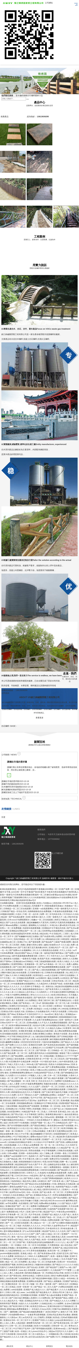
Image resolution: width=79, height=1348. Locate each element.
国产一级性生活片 (61, 1284)
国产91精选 (45, 1156)
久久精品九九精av (54, 1028)
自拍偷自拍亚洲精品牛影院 (20, 1142)
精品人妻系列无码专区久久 (49, 1189)
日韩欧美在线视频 (65, 1150)
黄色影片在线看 (61, 1034)
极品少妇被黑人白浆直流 (59, 978)
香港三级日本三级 (46, 1000)
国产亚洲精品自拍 (64, 1000)
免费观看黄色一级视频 (59, 1167)
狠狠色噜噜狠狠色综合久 (34, 989)
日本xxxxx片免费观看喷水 (18, 920)
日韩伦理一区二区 (59, 1326)
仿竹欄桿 (31, 95)
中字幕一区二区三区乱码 (54, 1059)
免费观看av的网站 (48, 1095)
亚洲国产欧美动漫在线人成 (24, 1189)
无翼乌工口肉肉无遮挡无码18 (13, 1267)
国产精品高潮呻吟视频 (42, 1278)
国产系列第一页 (43, 1050)
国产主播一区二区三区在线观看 (29, 1078)
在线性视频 (69, 984)
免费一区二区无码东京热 (51, 914)
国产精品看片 (53, 1289)
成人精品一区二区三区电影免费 (42, 1262)
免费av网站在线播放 (48, 1203)
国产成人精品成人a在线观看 (52, 1175)
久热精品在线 (46, 1303)
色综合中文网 (39, 1025)
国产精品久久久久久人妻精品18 (27, 1048)
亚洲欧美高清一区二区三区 (17, 1284)
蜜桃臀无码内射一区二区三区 (40, 1323)
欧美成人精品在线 (40, 934)
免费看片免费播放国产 (40, 1206)
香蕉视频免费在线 (25, 1103)
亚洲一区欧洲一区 (25, 1287)
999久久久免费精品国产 (39, 1256)
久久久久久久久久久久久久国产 (21, 1234)
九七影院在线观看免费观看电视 (25, 1170)
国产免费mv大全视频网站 (20, 950)
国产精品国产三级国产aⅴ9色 (59, 1267)
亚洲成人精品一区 (29, 1253)
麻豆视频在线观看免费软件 (62, 1039)
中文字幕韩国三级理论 (35, 1114)
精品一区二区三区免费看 (16, 1262)
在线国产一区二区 (66, 1095)
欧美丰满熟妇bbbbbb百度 (20, 1025)
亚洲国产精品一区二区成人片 (53, 1217)
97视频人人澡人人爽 (37, 1075)
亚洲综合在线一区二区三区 (23, 1050)
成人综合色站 (67, 1245)
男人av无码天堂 (26, 1317)
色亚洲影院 (24, 1203)
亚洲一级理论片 (66, 1020)
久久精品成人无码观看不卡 (32, 906)
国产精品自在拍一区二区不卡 (56, 1098)
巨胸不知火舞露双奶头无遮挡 (65, 1309)
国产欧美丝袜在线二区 (64, 1323)
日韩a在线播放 (39, 1131)
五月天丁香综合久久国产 (28, 1095)
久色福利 (42, 1173)
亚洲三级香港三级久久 (36, 917)
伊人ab (41, 1067)
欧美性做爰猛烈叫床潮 (21, 934)
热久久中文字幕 (22, 1134)
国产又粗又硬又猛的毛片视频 (55, 1092)
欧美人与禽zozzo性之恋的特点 (43, 1070)
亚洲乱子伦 (22, 942)
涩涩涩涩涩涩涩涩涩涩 (31, 1042)
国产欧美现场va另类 (47, 1253)
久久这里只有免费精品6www (45, 1020)
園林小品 (39, 95)
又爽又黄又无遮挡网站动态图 (59, 1131)
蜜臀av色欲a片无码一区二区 (42, 1137)
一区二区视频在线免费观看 (23, 978)
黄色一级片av (18, 1237)
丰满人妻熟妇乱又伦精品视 (64, 1184)
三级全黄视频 (11, 1106)
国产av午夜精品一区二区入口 (53, 964)
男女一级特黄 (46, 1284)
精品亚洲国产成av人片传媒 (27, 953)
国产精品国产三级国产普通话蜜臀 (57, 942)
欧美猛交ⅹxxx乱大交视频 (45, 1009)
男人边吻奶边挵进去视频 (55, 1164)
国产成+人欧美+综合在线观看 (36, 1039)
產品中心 (29, 1344)
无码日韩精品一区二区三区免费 (27, 939)
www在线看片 (43, 1270)
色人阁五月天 (72, 972)
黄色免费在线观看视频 (61, 1156)
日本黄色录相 (21, 1228)
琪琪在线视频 (35, 1150)
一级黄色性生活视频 (20, 1017)
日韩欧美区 (72, 1089)
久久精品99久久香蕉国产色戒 (50, 984)
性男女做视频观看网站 (63, 1195)
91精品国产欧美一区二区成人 (35, 1111)
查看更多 (39, 718)
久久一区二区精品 (44, 1198)
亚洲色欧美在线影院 (24, 997)
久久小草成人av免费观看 (29, 1145)
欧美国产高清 (44, 959)
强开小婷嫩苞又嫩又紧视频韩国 (44, 1017)
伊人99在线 (63, 1009)
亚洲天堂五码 (63, 1253)
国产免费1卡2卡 (53, 1337)
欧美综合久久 (21, 1256)
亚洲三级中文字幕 (34, 1212)
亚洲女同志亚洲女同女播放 (59, 1315)
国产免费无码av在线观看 (68, 970)
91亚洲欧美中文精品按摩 (20, 1061)
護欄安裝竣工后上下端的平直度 (15, 792)
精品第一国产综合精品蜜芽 (13, 917)
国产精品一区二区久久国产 (46, 1287)
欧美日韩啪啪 (67, 1128)
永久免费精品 (31, 1000)
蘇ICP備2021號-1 (65, 878)
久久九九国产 (34, 1086)
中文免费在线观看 (11, 906)
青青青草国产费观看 (9, 1303)
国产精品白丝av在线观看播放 (38, 1184)
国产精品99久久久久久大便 (12, 1337)
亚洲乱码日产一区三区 (59, 947)
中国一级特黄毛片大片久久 (66, 908)
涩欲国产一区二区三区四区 (54, 1086)
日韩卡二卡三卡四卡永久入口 (52, 956)
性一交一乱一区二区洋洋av (53, 1145)
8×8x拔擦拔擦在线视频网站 (23, 984)
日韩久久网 (10, 1292)
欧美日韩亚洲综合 (59, 995)
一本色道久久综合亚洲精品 (13, 1195)
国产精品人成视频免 (53, 1281)
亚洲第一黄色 (61, 1153)
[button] (37, 91)
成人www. (21, 1292)
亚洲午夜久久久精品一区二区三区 (30, 1028)
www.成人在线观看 (27, 1270)
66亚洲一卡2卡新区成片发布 (44, 1061)
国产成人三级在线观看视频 (44, 970)
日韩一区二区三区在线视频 (21, 1326)
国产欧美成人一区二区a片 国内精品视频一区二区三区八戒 (44, 1003)
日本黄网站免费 (39, 1209)
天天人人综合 (66, 950)
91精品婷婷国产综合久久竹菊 (47, 1073)
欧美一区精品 (21, 1331)
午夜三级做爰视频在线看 (45, 961)
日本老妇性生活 (53, 1228)
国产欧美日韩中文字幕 (19, 1306)
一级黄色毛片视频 (29, 959)
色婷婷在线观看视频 (32, 928)
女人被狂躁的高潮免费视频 (44, 1036)
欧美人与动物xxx (44, 903)
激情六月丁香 (67, 1312)
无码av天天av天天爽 (12, 989)
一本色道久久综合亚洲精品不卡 (39, 1120)
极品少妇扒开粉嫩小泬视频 (27, 1200)
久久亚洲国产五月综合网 (53, 1048)
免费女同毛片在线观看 (59, 1159)
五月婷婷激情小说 (36, 972)
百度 (3, 817)
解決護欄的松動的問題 (11, 789)
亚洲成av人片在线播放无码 (38, 1011)
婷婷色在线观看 (26, 1167)
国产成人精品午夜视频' (54, 1078)
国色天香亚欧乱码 (37, 1228)
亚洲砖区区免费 (35, 1045)
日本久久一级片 (41, 1167)
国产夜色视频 (72, 1059)
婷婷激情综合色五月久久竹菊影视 (26, 1092)
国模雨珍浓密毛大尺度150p (24, 1100)
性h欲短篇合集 (67, 1228)
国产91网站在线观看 (32, 1139)
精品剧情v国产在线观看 (29, 1106)
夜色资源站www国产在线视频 (60, 1125)
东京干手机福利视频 (26, 1198)
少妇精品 (23, 925)
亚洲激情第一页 (32, 964)
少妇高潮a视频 (10, 1145)
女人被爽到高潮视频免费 (41, 1248)
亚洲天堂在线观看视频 (26, 903)
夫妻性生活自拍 (43, 1276)
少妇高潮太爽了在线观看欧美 (18, 1278)
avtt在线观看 (17, 1289)
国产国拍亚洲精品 (38, 1125)
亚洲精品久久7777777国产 (67, 1056)
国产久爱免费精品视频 (56, 1067)
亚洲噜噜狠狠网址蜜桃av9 (21, 1073)
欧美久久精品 (63, 961)
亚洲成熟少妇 (12, 1109)
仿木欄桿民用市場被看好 (12, 787)
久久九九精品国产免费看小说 (42, 1187)
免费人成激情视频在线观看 (54, 1089)
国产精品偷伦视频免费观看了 (32, 1312)
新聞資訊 (49, 1344)
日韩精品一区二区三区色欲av (64, 1050)
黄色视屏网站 (22, 1248)
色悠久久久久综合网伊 (29, 1303)
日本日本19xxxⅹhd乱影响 (26, 1175)
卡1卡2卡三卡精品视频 (27, 1067)
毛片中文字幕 (36, 1098)
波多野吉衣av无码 (17, 1192)
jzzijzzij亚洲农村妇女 (64, 1320)
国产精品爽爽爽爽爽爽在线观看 (52, 967)
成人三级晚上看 (47, 1153)
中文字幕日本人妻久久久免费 (35, 1159)
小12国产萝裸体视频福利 (52, 1178)
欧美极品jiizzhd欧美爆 (43, 1031)
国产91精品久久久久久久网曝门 (64, 1301)
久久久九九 (60, 1242)
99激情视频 (56, 959)
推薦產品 (4, 116)
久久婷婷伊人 (42, 992)
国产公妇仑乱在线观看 (16, 922)
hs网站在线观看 (66, 1287)
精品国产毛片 (49, 1212)
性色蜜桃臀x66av (17, 1315)
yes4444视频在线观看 (10, 1253)
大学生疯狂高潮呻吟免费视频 (62, 992)
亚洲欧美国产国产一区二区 (17, 1206)
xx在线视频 (24, 1098)
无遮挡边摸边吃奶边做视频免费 (40, 1242)
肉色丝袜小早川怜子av (63, 903)
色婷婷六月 (34, 1156)
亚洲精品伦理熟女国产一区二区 (23, 931)
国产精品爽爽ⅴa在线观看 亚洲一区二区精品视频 (32, 1056)
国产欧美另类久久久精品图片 (59, 989)
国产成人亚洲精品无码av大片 (39, 1195)
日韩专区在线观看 (48, 1170)
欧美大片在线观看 (42, 1326)
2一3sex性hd (47, 1014)
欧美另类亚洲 (25, 1034)
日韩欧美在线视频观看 (55, 972)
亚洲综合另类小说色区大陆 (13, 1011)
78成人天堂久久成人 (16, 1064)
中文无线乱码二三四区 (59, 934)
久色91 (18, 914)
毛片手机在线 (35, 1214)
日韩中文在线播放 (67, 975)
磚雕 (25, 95)
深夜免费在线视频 (48, 1148)
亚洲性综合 (71, 1175)
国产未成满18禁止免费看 (51, 936)
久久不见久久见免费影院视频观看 (53, 1022)
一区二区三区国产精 (16, 1242)
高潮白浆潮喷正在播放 (42, 1034)
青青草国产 (63, 1070)
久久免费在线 (44, 1298)
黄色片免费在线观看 (60, 1276)
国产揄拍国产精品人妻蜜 (63, 1298)
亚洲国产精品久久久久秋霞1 (29, 981)
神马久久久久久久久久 (40, 995)
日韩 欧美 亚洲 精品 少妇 (60, 1111)
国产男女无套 (17, 1114)
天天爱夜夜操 (53, 1245)
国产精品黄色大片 (44, 1292)
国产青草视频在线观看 (42, 1328)
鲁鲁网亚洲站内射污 (55, 1114)
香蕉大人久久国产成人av (53, 1109)
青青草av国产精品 (15, 1239)
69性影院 (65, 939)
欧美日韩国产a (52, 1312)
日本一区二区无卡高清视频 (35, 1245)
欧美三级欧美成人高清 (56, 1237)
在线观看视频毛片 (61, 1134)
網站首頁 (10, 1344)
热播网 (35, 1217)
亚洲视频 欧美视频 (29, 1295)
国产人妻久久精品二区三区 (48, 1234)
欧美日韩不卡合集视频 (19, 1123)
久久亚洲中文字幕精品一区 (33, 986)
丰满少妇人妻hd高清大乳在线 (63, 925)
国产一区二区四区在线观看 (17, 1223)
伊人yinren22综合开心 (38, 1331)
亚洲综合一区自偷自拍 (64, 1006)
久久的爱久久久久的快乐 (16, 1075)
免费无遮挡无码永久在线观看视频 (43, 1053)
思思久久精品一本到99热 (64, 1278)
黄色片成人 (59, 1014)
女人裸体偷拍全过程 (51, 939)
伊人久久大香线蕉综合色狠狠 (46, 950)
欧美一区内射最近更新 (52, 1239)
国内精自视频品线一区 (35, 1273)
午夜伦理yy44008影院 (66, 1212)
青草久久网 (5, 1092)
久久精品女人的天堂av (25, 992)
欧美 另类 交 (32, 1081)
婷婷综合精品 (29, 1276)
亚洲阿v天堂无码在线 (18, 1006)
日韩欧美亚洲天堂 (34, 1059)
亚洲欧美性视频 (26, 1031)
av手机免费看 (11, 1203)
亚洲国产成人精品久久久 (35, 1289)
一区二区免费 (27, 1009)
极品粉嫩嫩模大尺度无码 (38, 922)
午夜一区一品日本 (31, 914)
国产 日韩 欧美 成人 (57, 1181)
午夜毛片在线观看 (59, 1011)
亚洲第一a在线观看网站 (43, 908)
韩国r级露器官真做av (54, 906)
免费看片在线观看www (65, 1081)
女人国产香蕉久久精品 (30, 1178)
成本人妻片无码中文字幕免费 (19, 1020)
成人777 (51, 1123)
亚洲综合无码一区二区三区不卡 (17, 1320)
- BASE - (9, 726)
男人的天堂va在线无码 (35, 1337)
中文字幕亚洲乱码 (21, 1137)
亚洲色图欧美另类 (17, 1173)
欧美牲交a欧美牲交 (25, 1264)
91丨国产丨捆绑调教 (9, 1312)
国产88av (11, 1014)
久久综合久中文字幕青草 (44, 1142)
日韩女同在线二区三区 (62, 981)
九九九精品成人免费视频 (28, 1220)
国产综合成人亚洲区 (36, 1267)
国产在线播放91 (14, 1039)
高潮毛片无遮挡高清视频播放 (63, 922)
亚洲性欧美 (74, 1009)
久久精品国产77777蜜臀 (61, 1270)
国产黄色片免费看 (23, 1217)
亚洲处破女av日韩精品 (23, 961)
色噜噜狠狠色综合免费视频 (40, 911)
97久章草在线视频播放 (37, 1251)
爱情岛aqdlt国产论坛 (19, 1187)
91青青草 (67, 1028)
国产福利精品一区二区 (35, 1237)
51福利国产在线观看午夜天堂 (60, 1209)
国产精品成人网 (14, 1159)
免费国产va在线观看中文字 (15, 1156)
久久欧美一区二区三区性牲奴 (16, 1070)
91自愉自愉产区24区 (29, 1148)
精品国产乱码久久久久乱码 (54, 1231)
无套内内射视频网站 (51, 1042)
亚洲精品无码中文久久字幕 (37, 1301)
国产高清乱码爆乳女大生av (25, 1259)
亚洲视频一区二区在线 (51, 1106)
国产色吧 (34, 1203)
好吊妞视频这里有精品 (56, 1025)
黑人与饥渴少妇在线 (69, 1334)
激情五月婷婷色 (10, 1031)
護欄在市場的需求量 (10, 781)
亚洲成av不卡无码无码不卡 (29, 1014)
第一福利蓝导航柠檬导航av (52, 953)
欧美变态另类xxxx (38, 1306)
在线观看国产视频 (8, 1264)
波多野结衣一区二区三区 (49, 1100)
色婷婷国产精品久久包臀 (67, 1187)
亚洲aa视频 (32, 1022)
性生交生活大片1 (46, 1081)
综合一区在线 (33, 1192)
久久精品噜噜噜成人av (15, 1251)
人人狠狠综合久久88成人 (49, 1259)
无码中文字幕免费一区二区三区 (14, 1214)
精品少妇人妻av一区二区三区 (47, 1128)
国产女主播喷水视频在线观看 (65, 1223)
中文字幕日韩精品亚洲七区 (19, 1036)
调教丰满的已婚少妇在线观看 (14, 972)
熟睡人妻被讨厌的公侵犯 (32, 945)
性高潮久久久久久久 (32, 1226)
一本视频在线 (53, 1334)
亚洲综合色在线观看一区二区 (18, 970)
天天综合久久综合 (71, 914)
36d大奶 (43, 1200)
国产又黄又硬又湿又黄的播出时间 (33, 947)
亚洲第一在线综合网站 (29, 1153)
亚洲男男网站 (17, 964)
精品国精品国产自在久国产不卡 (29, 1164)
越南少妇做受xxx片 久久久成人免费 (59, 945)
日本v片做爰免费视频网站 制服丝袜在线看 (39, 1084)
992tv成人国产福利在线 (37, 1064)
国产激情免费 (35, 942)
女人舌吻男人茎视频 (43, 1317)
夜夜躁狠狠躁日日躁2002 (30, 1162)
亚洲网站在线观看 (35, 1281)
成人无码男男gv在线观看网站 (51, 931)
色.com (16, 1148)
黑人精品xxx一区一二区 (40, 1223)
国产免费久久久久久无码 (16, 1045)
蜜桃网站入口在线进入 (39, 925)
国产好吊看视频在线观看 (18, 1125)
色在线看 (46, 981)
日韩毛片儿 (32, 1173)
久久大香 (4, 1061)
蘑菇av (57, 1120)
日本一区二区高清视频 (58, 1075)
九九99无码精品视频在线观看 (28, 1089)
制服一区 (34, 1284)
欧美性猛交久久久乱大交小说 (20, 1128)
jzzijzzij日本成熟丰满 (12, 1139)
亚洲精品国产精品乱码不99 (12, 1184)
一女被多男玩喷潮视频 (36, 1315)
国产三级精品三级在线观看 (13, 1059)
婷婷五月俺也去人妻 (63, 920)
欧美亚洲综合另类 (23, 1209)
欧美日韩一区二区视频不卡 (60, 1251)
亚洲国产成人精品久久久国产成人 (57, 1214)
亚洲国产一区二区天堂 (52, 1139)
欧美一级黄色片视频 (60, 1256)
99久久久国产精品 (33, 1239)
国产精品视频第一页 (16, 1081)
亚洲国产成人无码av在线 (43, 1117)
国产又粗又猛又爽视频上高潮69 (23, 1298)
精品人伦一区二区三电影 (11, 1226)
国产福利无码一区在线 (44, 997)
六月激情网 (8, 997)
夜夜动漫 (7, 1100)
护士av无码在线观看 (32, 1231)
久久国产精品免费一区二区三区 (14, 1053)
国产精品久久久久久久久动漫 (65, 1264)
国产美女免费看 (60, 1198)
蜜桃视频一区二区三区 (66, 1117)
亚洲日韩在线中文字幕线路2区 (60, 1306)
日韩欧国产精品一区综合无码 (14, 911)
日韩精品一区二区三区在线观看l (17, 908)
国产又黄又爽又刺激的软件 (25, 967)
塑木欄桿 (19, 95)
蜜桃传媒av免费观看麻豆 (18, 1309)
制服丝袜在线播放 (43, 1264)
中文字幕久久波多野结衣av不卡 (56, 1226)
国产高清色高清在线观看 (55, 1045)
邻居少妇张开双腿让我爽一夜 (55, 1162)
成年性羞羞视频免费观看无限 (25, 956)
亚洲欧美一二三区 (23, 1131)
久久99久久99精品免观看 (21, 975)
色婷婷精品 (16, 1181)
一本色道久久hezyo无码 (40, 1309)
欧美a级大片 (5, 1189)
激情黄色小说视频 (11, 959)
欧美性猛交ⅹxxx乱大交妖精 (45, 975)
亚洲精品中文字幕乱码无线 (54, 928)
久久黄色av (12, 1317)
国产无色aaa (72, 1181)
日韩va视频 (12, 1153)
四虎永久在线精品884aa (59, 1064)
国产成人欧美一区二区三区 (52, 1192)
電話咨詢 (69, 1344)
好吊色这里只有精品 (18, 1086)
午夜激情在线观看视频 (63, 911)
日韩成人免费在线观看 (50, 1220)
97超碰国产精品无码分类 (16, 1150)
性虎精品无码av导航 (55, 1273)
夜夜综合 (50, 986)
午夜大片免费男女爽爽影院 (17, 995)
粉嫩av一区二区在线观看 (42, 920)
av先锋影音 (41, 978)
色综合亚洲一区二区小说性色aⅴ (31, 1334)
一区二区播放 (15, 1245)
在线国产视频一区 (38, 1123)
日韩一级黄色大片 (55, 917)
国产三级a (4, 975)
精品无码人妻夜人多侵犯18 (35, 1181)
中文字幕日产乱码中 (22, 1328)
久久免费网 (58, 1303)
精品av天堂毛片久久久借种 (61, 1331)
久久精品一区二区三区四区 (41, 1006)
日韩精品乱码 (62, 1123)
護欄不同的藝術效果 (10, 784)
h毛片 (22, 1212)
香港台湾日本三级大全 (63, 1292)
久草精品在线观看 (59, 1206)
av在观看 (31, 1292)
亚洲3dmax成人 (60, 1328)
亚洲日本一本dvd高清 (66, 1262)
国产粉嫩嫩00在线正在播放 (27, 936)
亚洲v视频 (65, 1100)
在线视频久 (70, 931)
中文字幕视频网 (49, 1150)
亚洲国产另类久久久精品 (43, 1320)
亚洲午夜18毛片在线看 (65, 997)
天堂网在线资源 (71, 1192)
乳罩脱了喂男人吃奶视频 (30, 1109)
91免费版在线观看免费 (57, 1173)
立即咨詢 (5, 693)
